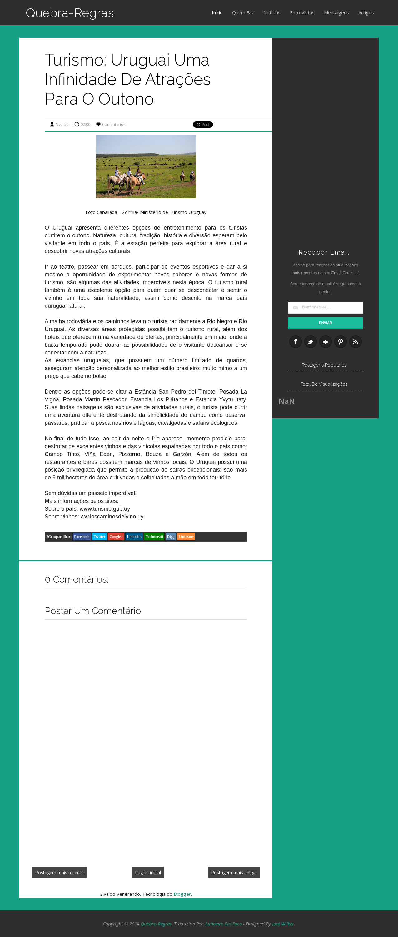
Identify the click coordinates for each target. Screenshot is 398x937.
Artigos (366, 12)
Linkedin (134, 536)
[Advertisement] (145, 815)
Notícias (272, 12)
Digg (171, 536)
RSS (355, 341)
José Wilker (283, 923)
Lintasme (186, 536)
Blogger (182, 894)
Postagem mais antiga (234, 872)
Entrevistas (302, 12)
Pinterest (340, 341)
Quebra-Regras (70, 12)
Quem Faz (243, 12)
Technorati (154, 536)
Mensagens (336, 12)
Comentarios (113, 124)
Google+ (116, 536)
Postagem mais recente (59, 872)
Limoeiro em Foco (224, 923)
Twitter (100, 536)
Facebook (81, 536)
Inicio (217, 12)
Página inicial (148, 872)
